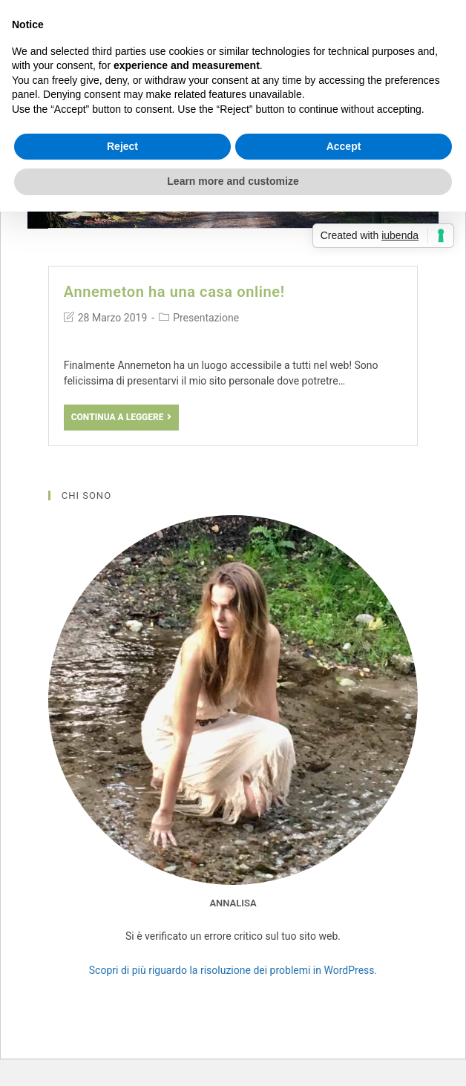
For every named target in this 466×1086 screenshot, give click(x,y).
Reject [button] (122, 146)
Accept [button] (343, 146)
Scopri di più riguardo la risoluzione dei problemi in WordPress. (233, 970)
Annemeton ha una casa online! (174, 292)
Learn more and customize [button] (232, 181)
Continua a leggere (121, 417)
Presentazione (206, 318)
